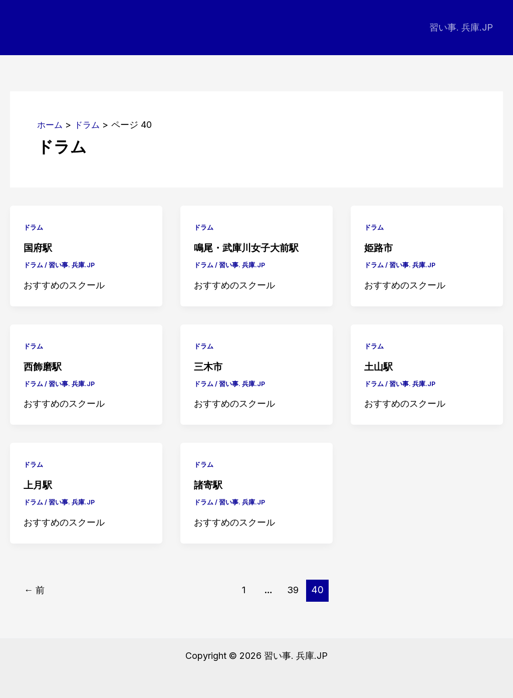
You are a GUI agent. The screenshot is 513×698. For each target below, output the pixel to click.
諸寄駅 (209, 484)
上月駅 (39, 484)
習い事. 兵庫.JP (462, 27)
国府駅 (39, 247)
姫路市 (379, 247)
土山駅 (379, 366)
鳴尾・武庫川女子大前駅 (249, 247)
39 (294, 589)
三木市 (209, 366)
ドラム (34, 227)
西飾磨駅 (44, 366)
